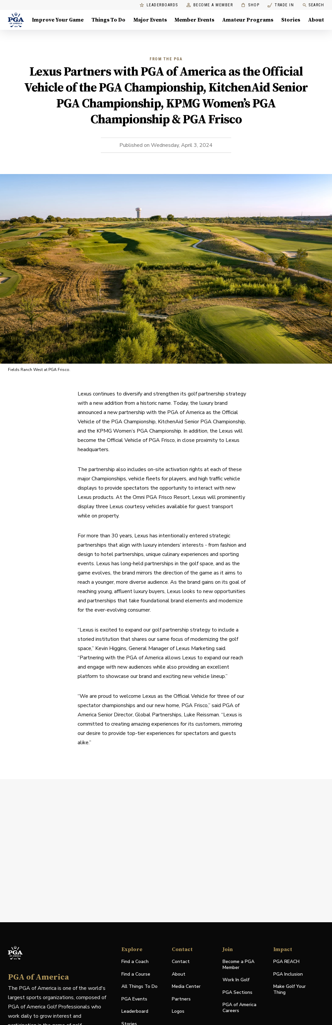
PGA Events (134, 999)
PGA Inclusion (288, 974)
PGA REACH (286, 961)
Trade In (281, 5)
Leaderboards (159, 5)
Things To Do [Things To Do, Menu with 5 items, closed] (108, 20)
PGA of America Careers (239, 1007)
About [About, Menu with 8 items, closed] (316, 20)
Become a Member (209, 5)
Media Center (186, 986)
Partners (181, 999)
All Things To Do (139, 986)
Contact (181, 961)
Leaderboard (134, 1011)
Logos (178, 1011)
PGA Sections (237, 992)
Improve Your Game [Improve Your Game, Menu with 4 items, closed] (58, 20)
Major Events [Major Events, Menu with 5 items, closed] (150, 20)
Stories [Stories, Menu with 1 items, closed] (290, 20)
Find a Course (135, 974)
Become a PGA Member (238, 964)
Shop (250, 5)
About (178, 974)
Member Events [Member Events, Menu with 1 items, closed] (194, 20)
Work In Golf (236, 980)
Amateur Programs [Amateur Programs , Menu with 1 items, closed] (247, 20)
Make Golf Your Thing (289, 989)
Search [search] (313, 5)
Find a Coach (135, 961)
